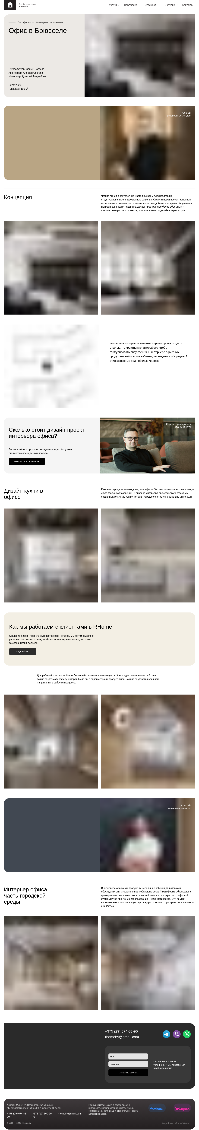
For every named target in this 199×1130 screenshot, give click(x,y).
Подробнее (25, 654)
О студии (169, 5)
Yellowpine (186, 1123)
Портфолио (130, 5)
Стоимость (151, 5)
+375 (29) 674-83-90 (121, 1034)
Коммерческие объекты (49, 22)
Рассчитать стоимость (30, 462)
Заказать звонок (128, 1076)
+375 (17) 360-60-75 (42, 1115)
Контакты (187, 5)
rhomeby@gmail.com (122, 1040)
